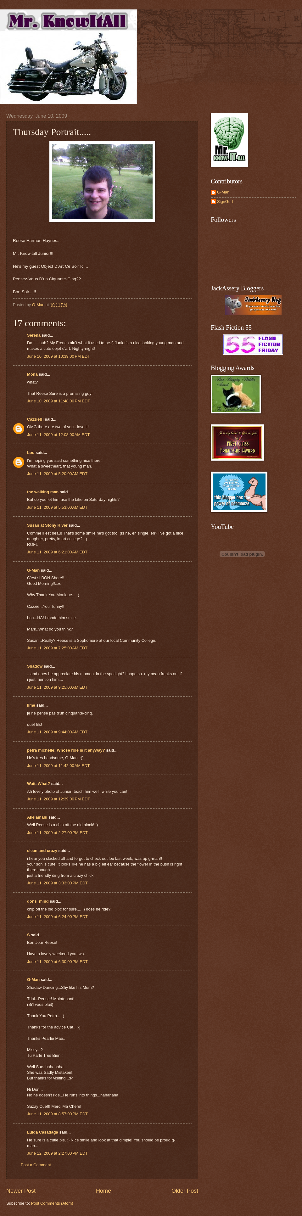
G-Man (33, 570)
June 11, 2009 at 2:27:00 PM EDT (57, 832)
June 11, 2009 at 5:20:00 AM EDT (57, 473)
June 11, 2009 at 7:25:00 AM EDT (57, 648)
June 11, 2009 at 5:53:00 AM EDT (57, 507)
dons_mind (38, 901)
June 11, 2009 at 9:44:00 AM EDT (57, 732)
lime (31, 705)
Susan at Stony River (47, 525)
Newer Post (21, 1191)
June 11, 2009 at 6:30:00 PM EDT (57, 961)
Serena (34, 335)
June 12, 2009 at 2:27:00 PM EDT (57, 1153)
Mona (32, 374)
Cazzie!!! (35, 419)
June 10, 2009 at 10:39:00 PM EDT (58, 356)
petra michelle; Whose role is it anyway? (66, 750)
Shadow (34, 666)
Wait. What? (38, 783)
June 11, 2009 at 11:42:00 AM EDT (58, 765)
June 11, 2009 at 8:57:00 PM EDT (57, 1114)
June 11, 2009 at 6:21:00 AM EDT (57, 552)
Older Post (184, 1191)
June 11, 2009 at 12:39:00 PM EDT (58, 799)
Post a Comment (36, 1165)
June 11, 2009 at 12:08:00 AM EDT (58, 434)
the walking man (43, 492)
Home (103, 1191)
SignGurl (225, 201)
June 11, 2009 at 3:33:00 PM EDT (57, 883)
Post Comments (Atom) (52, 1203)
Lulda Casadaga (42, 1132)
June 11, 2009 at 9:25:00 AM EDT (57, 687)
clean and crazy (42, 850)
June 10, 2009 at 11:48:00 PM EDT (58, 401)
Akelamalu (37, 817)
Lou (31, 452)
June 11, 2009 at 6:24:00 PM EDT (57, 916)
